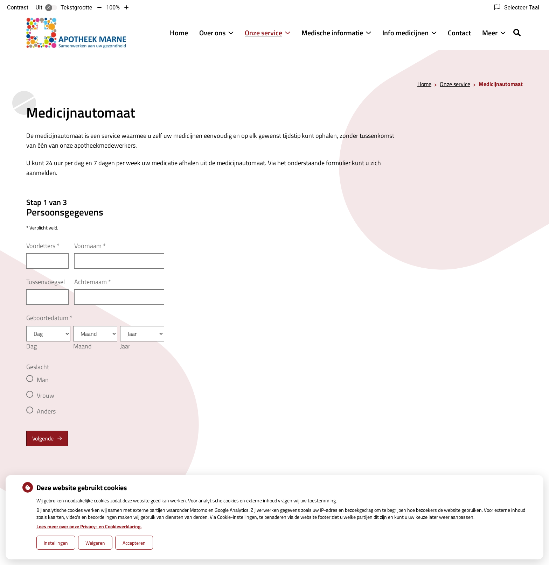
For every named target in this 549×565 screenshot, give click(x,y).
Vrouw (45, 395)
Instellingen (56, 542)
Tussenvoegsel (45, 282)
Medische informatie (332, 32)
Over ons (212, 32)
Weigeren (95, 542)
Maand (82, 346)
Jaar (125, 346)
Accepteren (134, 542)
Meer (490, 32)
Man (43, 379)
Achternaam (92, 282)
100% (113, 7)
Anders (46, 411)
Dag (31, 346)
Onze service (263, 32)
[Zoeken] (517, 32)
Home (179, 32)
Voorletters (43, 245)
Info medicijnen (405, 32)
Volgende (43, 438)
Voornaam (90, 245)
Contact (459, 32)
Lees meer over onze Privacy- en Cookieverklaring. (89, 526)
